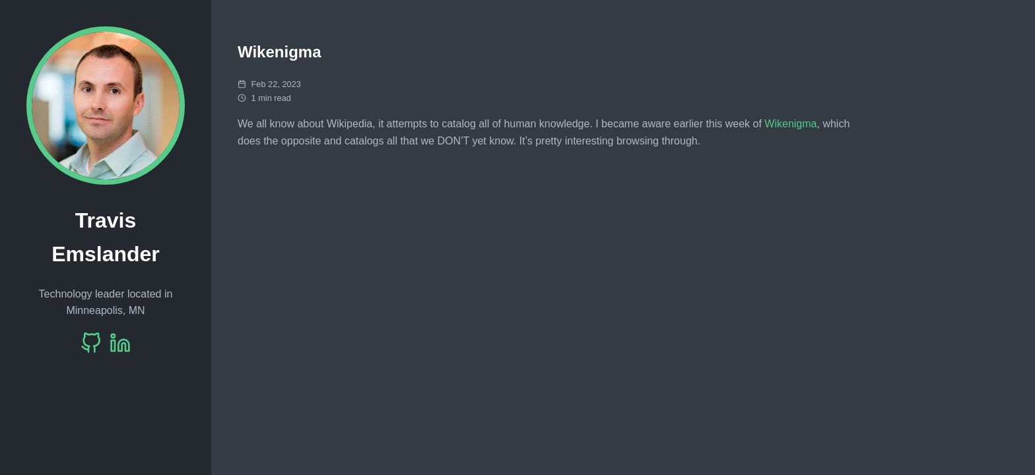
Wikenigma (790, 123)
